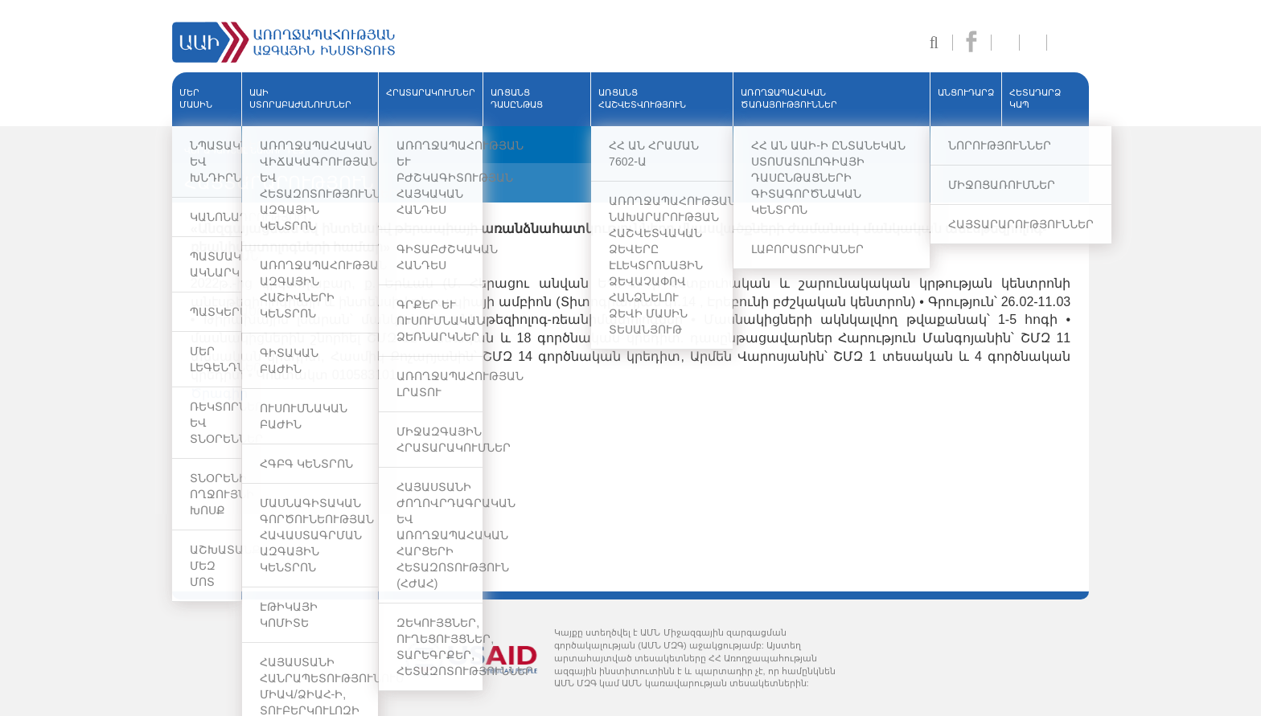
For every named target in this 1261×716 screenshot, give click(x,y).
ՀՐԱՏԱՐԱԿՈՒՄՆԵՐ (430, 92)
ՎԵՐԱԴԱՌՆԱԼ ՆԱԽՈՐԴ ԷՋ (244, 150)
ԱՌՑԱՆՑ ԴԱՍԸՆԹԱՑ (517, 99)
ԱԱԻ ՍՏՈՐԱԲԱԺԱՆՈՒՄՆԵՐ (300, 99)
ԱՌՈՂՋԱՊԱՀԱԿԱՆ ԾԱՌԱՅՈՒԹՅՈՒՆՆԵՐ (789, 99)
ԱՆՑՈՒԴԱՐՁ (966, 92)
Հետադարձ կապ (1035, 99)
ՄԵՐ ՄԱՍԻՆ (195, 99)
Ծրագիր (219, 393)
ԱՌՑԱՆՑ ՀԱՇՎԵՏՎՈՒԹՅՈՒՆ (642, 99)
